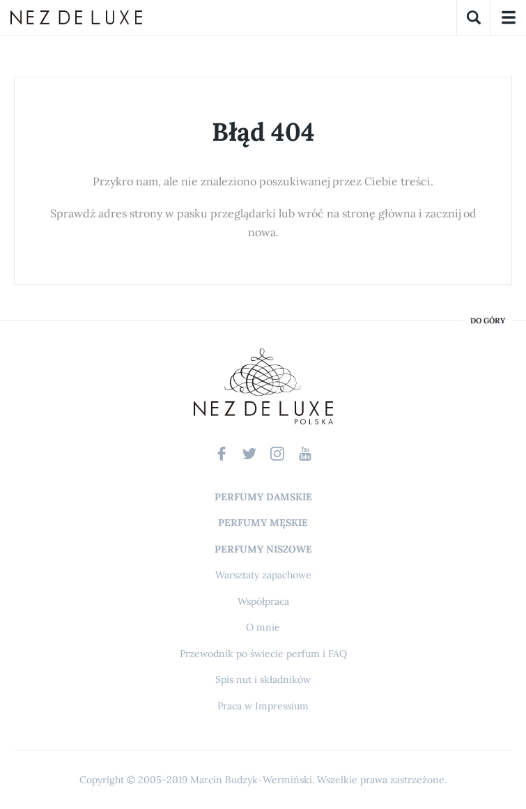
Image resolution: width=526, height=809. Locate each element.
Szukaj (473, 17)
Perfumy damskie (263, 497)
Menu (508, 17)
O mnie (263, 627)
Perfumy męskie (263, 522)
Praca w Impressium (263, 706)
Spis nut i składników (263, 679)
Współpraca (263, 601)
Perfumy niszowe (263, 549)
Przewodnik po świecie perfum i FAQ (263, 653)
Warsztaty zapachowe (263, 575)
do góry (487, 321)
